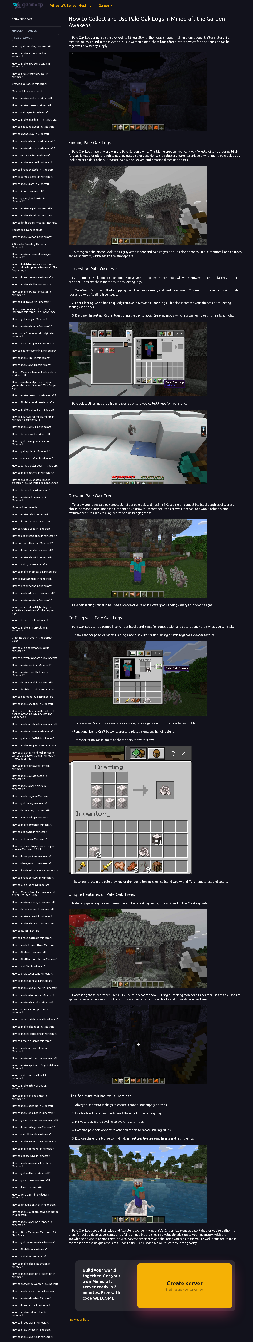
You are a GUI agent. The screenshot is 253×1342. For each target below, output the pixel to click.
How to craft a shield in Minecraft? (32, 578)
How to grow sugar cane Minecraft (32, 973)
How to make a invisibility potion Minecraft (31, 1164)
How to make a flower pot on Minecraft (29, 1087)
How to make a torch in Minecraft (32, 824)
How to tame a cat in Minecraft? (31, 620)
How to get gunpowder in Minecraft (33, 126)
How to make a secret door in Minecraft (29, 1049)
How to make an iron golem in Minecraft (30, 629)
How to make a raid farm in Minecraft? (34, 119)
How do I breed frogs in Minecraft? (32, 543)
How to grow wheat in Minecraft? (31, 1329)
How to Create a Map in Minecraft (32, 1040)
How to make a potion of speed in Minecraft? (32, 1223)
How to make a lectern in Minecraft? (33, 148)
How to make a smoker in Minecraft (33, 1148)
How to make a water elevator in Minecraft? (31, 293)
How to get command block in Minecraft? (29, 1077)
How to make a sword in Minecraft (32, 162)
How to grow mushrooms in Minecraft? (35, 1120)
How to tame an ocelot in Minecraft (33, 909)
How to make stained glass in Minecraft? (29, 1314)
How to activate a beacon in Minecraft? (35, 657)
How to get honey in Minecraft (30, 803)
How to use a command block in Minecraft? (30, 649)
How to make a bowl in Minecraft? (32, 215)
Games (104, 5)
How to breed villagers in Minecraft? (33, 1127)
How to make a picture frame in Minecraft (31, 767)
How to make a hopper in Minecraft (33, 1026)
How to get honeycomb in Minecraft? (34, 350)
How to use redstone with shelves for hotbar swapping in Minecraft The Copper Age (34, 713)
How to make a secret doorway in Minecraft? (31, 256)
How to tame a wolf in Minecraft (31, 434)
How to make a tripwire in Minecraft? (34, 745)
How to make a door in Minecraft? (32, 236)
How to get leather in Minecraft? (31, 1173)
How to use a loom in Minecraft (30, 884)
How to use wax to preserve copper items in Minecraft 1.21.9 (33, 848)
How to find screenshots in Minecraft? (34, 222)
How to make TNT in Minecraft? (31, 357)
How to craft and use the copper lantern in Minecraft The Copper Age (34, 310)
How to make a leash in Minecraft (32, 1298)
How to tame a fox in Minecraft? (31, 489)
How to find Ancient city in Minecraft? (34, 1204)
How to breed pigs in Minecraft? (31, 1322)
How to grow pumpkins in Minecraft (33, 343)
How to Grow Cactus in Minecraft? (32, 155)
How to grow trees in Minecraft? (31, 1180)
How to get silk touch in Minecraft (32, 1134)
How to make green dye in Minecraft (33, 902)
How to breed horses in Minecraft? (32, 277)
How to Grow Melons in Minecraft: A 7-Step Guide (34, 1233)
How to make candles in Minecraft (32, 98)
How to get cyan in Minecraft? (29, 564)
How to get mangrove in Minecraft (32, 696)
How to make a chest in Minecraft (32, 980)
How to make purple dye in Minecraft (34, 1291)
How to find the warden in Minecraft (33, 689)
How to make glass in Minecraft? (31, 183)
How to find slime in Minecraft (30, 1249)
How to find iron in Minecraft (29, 952)
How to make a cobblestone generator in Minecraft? (35, 1213)
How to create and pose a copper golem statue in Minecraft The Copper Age (34, 385)
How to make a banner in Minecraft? (33, 141)
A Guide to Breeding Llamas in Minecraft (29, 246)
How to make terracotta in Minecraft (34, 944)
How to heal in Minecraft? (27, 1187)
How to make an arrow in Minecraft (33, 731)
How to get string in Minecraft (29, 319)
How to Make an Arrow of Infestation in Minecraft (34, 374)
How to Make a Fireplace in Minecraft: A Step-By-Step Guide (34, 893)
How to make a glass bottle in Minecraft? (29, 777)
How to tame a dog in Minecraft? (31, 810)
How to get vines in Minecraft (29, 1256)
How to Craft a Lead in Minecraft (31, 528)
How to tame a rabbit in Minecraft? (32, 682)
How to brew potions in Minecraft (32, 856)
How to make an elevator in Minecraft (34, 724)
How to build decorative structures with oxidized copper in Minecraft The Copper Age (34, 267)
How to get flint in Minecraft (29, 966)
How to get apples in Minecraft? (31, 451)
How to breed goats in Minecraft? (31, 521)
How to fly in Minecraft (25, 930)
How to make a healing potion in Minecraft (31, 1265)
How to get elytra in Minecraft (29, 831)
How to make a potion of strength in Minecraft (33, 1275)
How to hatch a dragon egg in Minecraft (35, 870)
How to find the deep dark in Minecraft (35, 959)
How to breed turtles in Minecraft (32, 937)
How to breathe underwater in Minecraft (30, 75)
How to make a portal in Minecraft (32, 1336)
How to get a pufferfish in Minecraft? (34, 738)
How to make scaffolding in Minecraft (34, 1033)
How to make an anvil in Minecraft (32, 916)
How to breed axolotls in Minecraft (32, 169)
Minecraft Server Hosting (70, 5)
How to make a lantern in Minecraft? (33, 593)
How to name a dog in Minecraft (31, 817)
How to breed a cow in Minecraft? (32, 1305)
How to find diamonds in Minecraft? (33, 402)
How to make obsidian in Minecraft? (33, 1112)
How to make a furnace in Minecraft (33, 995)
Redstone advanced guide (27, 229)
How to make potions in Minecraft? (33, 472)
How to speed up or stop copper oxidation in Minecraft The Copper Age (35, 481)
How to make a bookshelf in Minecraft (34, 987)
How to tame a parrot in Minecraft (32, 176)
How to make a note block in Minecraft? (29, 787)
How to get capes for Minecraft (30, 112)
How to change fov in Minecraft (30, 133)
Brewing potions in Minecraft (29, 83)
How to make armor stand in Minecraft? (29, 55)
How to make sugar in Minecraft (31, 796)
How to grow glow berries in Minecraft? (28, 200)
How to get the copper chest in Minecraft (30, 443)
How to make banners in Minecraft (32, 1105)
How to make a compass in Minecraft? (34, 571)
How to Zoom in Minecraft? (28, 191)
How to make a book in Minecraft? (32, 557)
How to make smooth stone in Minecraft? (30, 674)
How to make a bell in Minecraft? (31, 284)
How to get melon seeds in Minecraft (34, 1242)
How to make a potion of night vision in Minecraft (35, 1067)
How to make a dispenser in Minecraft (34, 1058)
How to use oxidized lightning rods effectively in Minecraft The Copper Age (33, 610)
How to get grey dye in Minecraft (31, 1155)
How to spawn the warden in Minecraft (35, 1283)
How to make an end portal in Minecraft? (29, 1097)
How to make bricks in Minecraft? (32, 665)
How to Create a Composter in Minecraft (30, 1011)
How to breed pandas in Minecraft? (32, 550)
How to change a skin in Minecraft (32, 863)
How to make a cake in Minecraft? (32, 600)
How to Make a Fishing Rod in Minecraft (35, 1019)
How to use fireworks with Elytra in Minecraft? (33, 335)
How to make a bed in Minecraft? (31, 364)
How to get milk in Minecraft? (29, 838)
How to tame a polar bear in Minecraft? (35, 465)
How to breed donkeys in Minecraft (33, 877)
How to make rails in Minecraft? (31, 514)
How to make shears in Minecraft (31, 105)
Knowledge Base (22, 18)
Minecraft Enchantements (27, 90)
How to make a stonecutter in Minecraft (29, 499)
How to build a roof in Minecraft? (31, 301)
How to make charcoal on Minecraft (33, 409)
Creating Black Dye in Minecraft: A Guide (32, 639)
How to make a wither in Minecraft (32, 703)
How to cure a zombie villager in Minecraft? (31, 1196)
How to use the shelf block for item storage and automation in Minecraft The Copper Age (33, 755)
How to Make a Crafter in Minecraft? (33, 458)
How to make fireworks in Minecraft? (34, 395)
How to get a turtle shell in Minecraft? (34, 535)
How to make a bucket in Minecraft (32, 1002)
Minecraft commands (24, 507)
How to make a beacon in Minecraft (33, 923)
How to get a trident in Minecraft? (32, 585)
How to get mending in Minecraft (31, 46)
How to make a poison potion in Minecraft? (31, 65)
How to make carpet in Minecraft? (32, 208)
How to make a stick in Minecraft (31, 426)
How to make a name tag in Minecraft (34, 1141)
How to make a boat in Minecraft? (32, 326)
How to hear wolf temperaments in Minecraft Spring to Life (33, 418)
